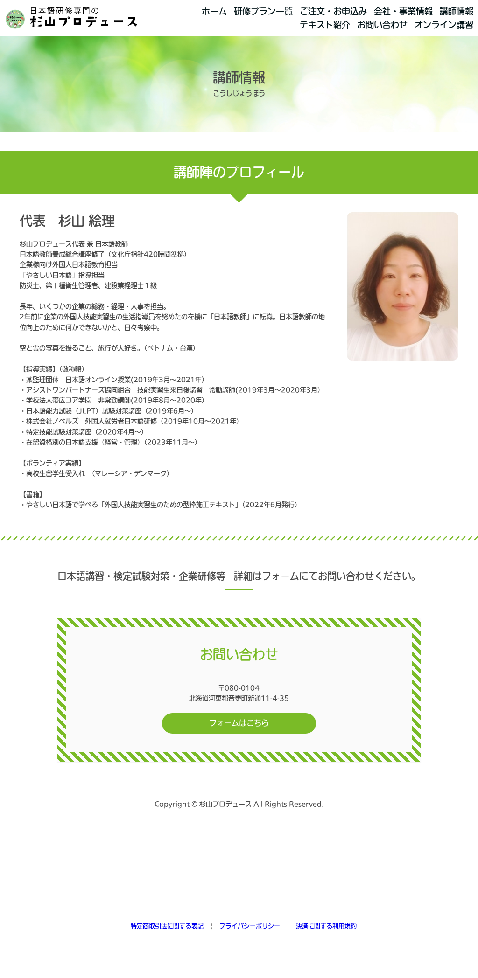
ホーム (214, 11)
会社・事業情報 (403, 11)
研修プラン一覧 (263, 11)
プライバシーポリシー (249, 926)
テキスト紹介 (325, 25)
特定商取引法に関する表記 (167, 926)
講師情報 (456, 11)
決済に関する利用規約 (326, 926)
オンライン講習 (444, 25)
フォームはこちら (239, 723)
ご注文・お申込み (333, 11)
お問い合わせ (382, 25)
